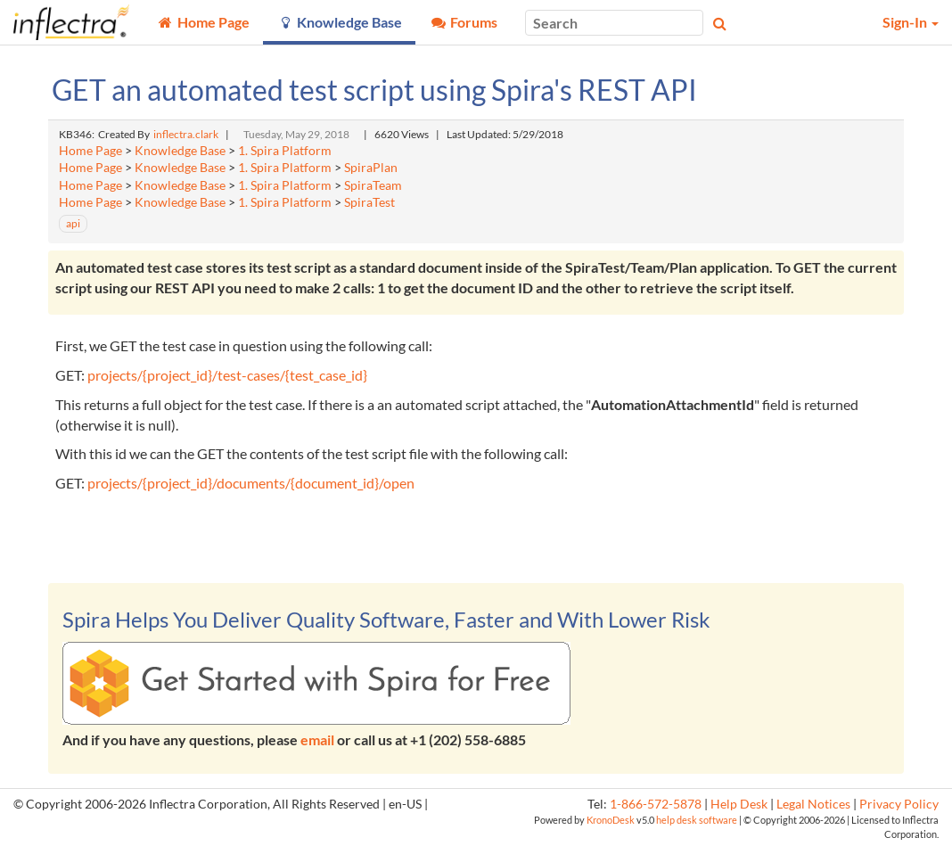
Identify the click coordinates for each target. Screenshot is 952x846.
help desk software (696, 819)
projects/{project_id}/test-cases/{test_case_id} (227, 374)
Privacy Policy (899, 804)
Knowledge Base (180, 151)
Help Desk (738, 804)
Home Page (90, 151)
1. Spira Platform (285, 151)
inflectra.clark (185, 134)
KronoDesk (611, 819)
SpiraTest (369, 202)
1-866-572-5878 (656, 804)
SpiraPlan (371, 167)
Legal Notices (813, 804)
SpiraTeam (373, 185)
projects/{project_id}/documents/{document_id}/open (250, 482)
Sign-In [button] (910, 21)
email (317, 739)
